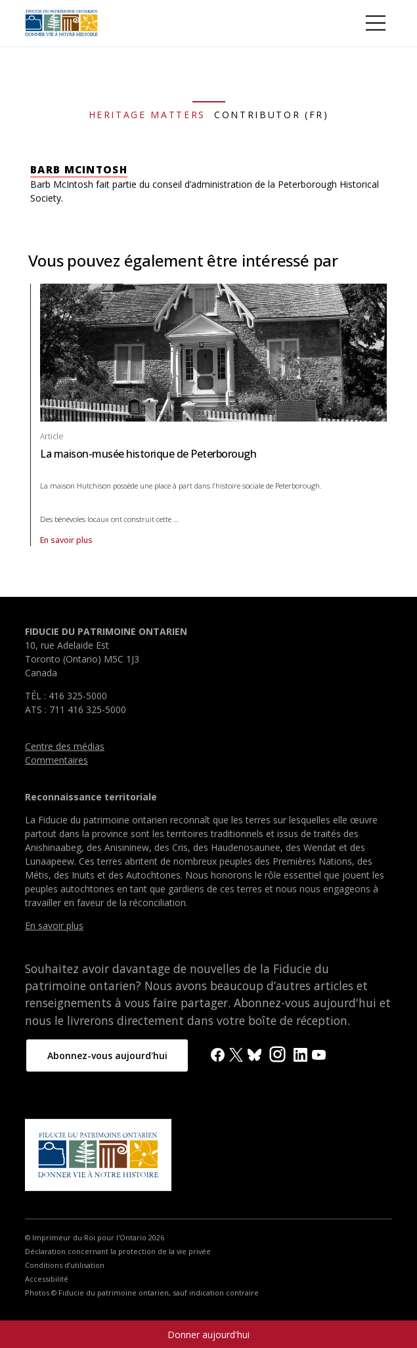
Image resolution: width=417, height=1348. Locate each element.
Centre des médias (64, 746)
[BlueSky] (254, 1053)
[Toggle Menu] (375, 23)
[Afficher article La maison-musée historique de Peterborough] (213, 351)
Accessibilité (46, 1279)
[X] (236, 1053)
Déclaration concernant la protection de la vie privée (118, 1251)
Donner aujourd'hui (208, 1334)
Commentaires (56, 760)
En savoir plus (165, 540)
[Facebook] (218, 1053)
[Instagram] (277, 1053)
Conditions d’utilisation (64, 1265)
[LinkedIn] (300, 1053)
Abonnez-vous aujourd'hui (107, 1055)
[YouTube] (319, 1053)
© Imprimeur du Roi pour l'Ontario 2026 (94, 1237)
